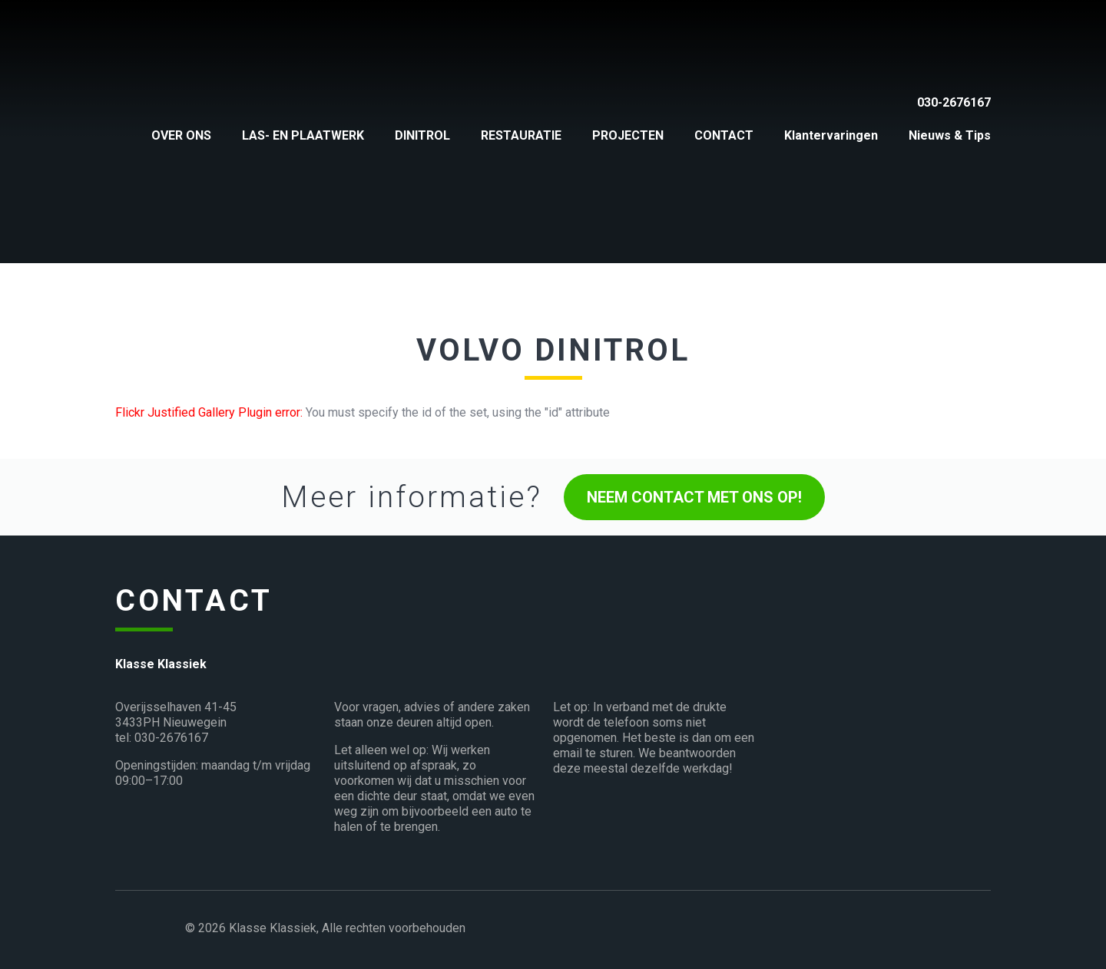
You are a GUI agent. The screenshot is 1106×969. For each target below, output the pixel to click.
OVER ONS (181, 135)
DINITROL (422, 135)
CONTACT (723, 135)
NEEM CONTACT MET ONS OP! (694, 497)
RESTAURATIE (521, 135)
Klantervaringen (831, 135)
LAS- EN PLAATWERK (303, 135)
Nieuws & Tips (950, 135)
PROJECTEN (628, 135)
